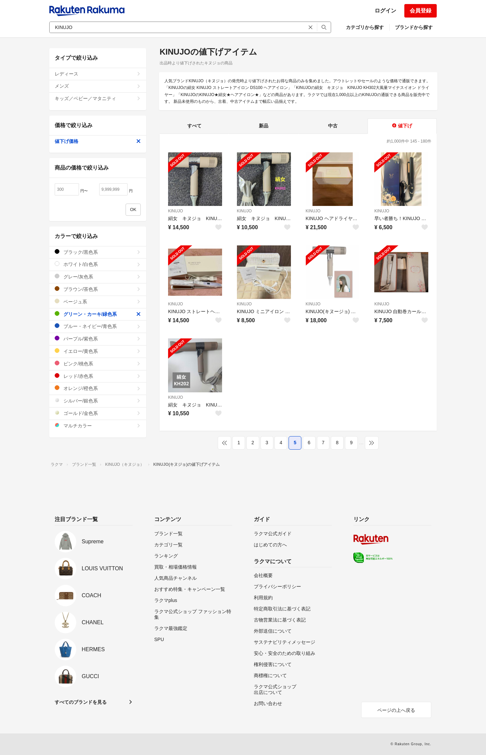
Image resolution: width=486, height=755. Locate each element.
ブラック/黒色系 (98, 252)
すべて (194, 125)
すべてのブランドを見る (81, 702)
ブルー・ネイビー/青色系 (98, 326)
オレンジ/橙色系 (98, 388)
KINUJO (175, 211)
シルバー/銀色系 (98, 400)
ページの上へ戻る (396, 710)
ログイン (385, 10)
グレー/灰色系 (98, 276)
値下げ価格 (98, 141)
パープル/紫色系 (98, 338)
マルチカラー (98, 425)
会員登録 (420, 10)
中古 (333, 125)
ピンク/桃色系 (98, 363)
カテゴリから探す (365, 27)
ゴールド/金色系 (98, 413)
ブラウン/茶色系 (98, 289)
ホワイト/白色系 (98, 264)
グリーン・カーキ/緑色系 (98, 314)
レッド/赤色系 (98, 376)
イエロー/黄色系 (98, 351)
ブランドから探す (414, 27)
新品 (263, 125)
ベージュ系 (98, 301)
